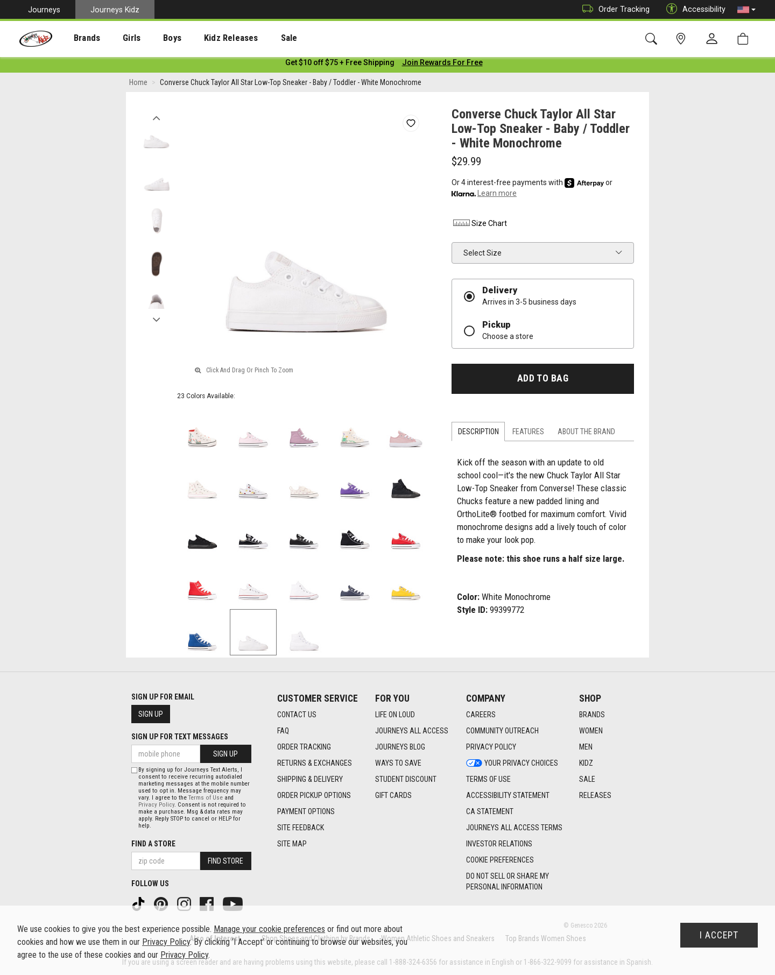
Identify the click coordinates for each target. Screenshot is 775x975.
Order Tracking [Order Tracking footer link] (304, 747)
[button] (746, 9)
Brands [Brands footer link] (592, 715)
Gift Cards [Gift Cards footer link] (393, 796)
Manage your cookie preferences (269, 929)
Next (156, 319)
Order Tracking (613, 9)
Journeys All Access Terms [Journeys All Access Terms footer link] (514, 828)
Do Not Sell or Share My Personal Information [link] (507, 882)
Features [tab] (528, 433)
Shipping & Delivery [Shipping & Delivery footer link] (310, 779)
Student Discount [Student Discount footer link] (405, 779)
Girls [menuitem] (117, 38)
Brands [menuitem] (78, 38)
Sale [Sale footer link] (587, 779)
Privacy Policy (156, 804)
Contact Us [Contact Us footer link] (296, 715)
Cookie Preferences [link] (500, 860)
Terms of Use (205, 797)
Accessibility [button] (693, 9)
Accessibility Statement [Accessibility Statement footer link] (507, 796)
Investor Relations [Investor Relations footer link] (499, 844)
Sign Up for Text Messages (179, 736)
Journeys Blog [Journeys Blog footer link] (400, 747)
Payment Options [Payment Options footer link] (306, 812)
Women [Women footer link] (591, 731)
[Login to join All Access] (339, 64)
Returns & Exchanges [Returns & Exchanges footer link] (314, 763)
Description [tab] (478, 433)
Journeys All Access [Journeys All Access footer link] (411, 731)
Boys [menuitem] (152, 38)
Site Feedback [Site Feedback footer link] (300, 828)
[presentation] (78, 38)
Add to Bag (542, 380)
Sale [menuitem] (258, 38)
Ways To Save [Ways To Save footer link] (398, 763)
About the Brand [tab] (586, 433)
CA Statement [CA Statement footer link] (489, 812)
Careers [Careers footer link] (481, 715)
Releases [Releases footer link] (595, 796)
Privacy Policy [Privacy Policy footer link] (491, 747)
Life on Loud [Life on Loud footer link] (395, 715)
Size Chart (479, 225)
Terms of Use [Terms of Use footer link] (488, 779)
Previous (156, 117)
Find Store (225, 861)
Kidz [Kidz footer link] (586, 763)
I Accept (719, 935)
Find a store (153, 843)
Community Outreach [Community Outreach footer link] (502, 731)
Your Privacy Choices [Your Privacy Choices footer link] (512, 763)
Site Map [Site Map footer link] (292, 844)
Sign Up (150, 714)
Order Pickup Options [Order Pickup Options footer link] (314, 796)
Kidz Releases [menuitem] (205, 38)
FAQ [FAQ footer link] (283, 731)
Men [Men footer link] (586, 747)
